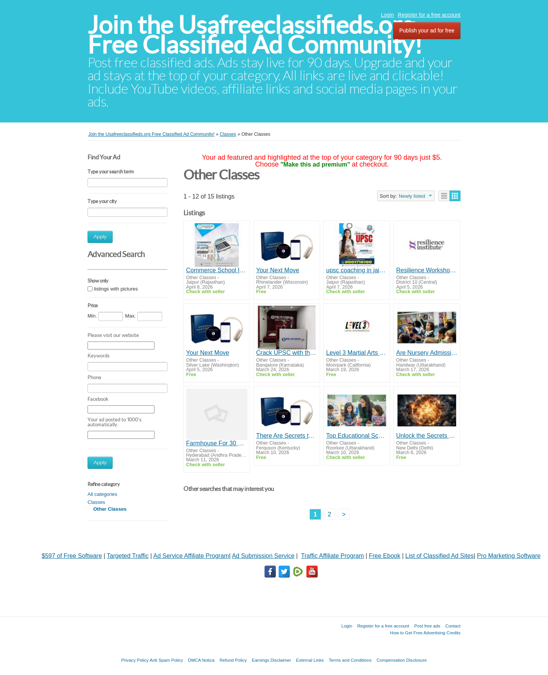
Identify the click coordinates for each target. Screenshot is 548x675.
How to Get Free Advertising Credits (425, 632)
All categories (102, 494)
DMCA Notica (201, 660)
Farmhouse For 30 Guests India (216, 443)
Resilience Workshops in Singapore (426, 270)
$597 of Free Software (72, 556)
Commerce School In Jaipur (216, 270)
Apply (100, 237)
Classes (96, 502)
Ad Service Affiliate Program (191, 556)
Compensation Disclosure (401, 660)
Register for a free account (429, 15)
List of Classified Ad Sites (439, 556)
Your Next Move (277, 270)
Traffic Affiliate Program (332, 556)
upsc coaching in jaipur (356, 270)
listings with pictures (116, 289)
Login (387, 15)
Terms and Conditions (350, 660)
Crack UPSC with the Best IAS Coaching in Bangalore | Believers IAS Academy (286, 352)
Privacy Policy (134, 660)
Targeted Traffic (128, 556)
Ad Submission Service (263, 556)
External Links (310, 660)
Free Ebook (384, 556)
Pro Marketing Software (508, 556)
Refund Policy (233, 660)
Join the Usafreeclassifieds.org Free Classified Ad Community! (255, 35)
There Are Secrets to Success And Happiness (286, 435)
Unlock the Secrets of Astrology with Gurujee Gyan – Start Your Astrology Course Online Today (426, 435)
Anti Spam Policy (166, 660)
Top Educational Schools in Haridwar (356, 435)
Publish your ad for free (426, 30)
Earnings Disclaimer (271, 660)
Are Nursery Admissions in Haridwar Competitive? (426, 352)
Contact (452, 625)
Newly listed (412, 196)
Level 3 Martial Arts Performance (356, 352)
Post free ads (427, 625)
